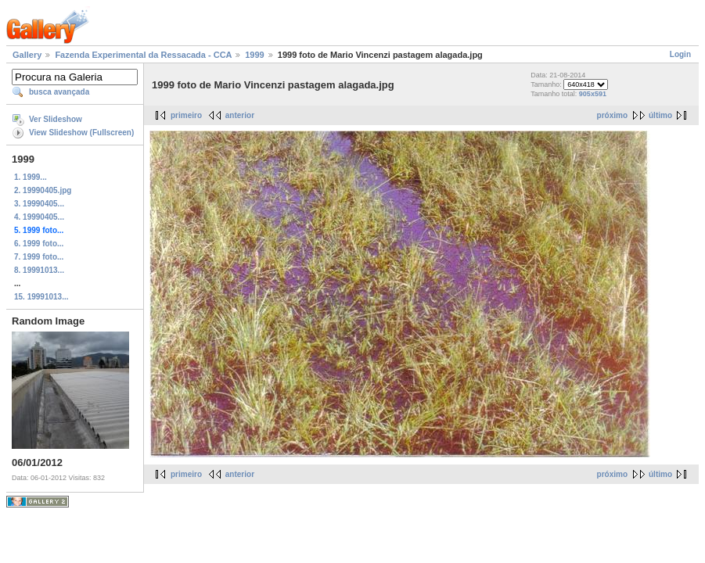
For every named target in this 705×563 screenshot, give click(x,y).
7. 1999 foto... (38, 257)
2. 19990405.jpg (42, 190)
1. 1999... (30, 177)
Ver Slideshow (55, 119)
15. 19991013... (41, 296)
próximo (612, 115)
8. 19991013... (39, 270)
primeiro (186, 115)
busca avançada (59, 92)
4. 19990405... (39, 217)
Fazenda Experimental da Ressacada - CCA (143, 54)
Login (680, 54)
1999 (254, 54)
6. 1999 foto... (38, 243)
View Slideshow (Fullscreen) (81, 132)
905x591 (592, 94)
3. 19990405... (39, 203)
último (660, 115)
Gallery (27, 54)
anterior (239, 115)
